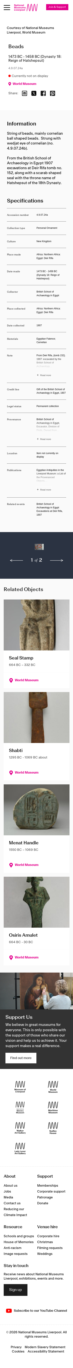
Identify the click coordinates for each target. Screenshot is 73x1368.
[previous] (16, 560)
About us (11, 1185)
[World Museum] (53, 1086)
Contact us (12, 1203)
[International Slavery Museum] (20, 1107)
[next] (56, 560)
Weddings (45, 1254)
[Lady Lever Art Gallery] (20, 1148)
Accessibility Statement (46, 1351)
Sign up (15, 1290)
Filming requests (50, 1248)
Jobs (7, 1191)
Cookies (18, 1351)
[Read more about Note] (51, 366)
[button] (14, 549)
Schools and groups (19, 1236)
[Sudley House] (53, 1128)
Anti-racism (12, 1248)
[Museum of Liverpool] (20, 1086)
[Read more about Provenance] (51, 430)
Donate (42, 1203)
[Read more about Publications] (51, 480)
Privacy (16, 1347)
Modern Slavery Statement (45, 1347)
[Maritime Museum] (53, 1107)
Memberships (47, 1185)
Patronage (45, 1197)
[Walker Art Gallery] (20, 1128)
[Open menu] (7, 7)
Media (8, 1197)
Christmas (45, 1242)
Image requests (16, 1254)
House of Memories (19, 1242)
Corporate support (51, 1191)
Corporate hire (48, 1236)
